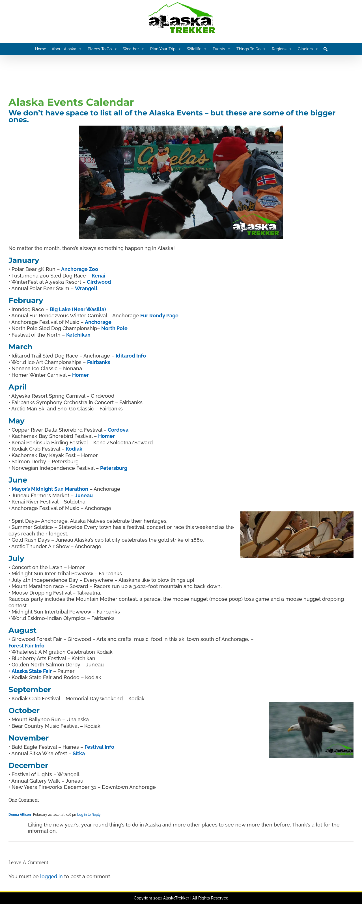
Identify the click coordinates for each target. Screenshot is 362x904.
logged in (51, 876)
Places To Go (102, 49)
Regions (282, 49)
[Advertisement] (111, 74)
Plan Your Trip (165, 49)
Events (222, 49)
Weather (134, 49)
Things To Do (251, 49)
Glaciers (308, 49)
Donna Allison (19, 815)
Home (40, 49)
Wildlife (197, 49)
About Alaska (67, 49)
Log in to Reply (89, 815)
